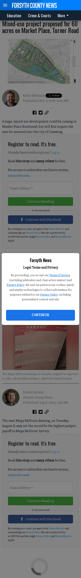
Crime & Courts (39, 15)
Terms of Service (59, 275)
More (64, 15)
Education (14, 15)
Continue (40, 315)
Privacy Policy (15, 285)
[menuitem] (64, 15)
